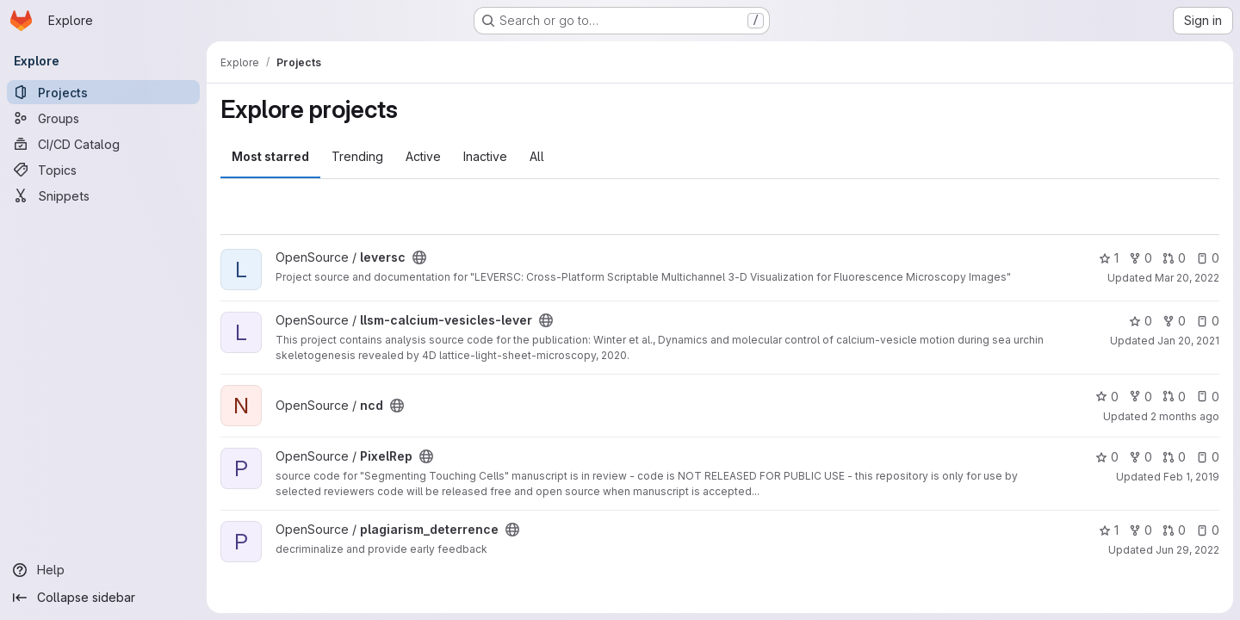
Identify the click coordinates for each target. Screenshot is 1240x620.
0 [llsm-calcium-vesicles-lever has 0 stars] (1140, 320)
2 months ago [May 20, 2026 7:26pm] (1184, 416)
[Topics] (103, 170)
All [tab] (537, 156)
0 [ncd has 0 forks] (1140, 396)
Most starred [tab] (270, 156)
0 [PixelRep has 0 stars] (1107, 457)
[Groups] (103, 118)
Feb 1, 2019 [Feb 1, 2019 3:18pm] (1191, 476)
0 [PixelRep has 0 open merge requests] (1174, 457)
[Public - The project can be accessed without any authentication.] (419, 257)
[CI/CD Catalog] (103, 144)
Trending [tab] (357, 156)
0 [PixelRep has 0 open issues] (1207, 457)
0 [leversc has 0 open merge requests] (1174, 258)
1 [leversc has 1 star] (1109, 258)
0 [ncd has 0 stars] (1107, 396)
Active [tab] (423, 156)
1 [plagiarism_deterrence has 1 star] (1109, 530)
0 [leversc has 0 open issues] (1207, 258)
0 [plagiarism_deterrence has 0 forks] (1140, 530)
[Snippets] (103, 195)
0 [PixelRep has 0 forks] (1140, 457)
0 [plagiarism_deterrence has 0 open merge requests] (1174, 530)
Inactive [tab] (485, 156)
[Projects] (103, 92)
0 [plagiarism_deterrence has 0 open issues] (1207, 530)
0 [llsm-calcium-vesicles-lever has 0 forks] (1174, 320)
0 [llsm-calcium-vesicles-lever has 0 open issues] (1207, 320)
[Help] (103, 570)
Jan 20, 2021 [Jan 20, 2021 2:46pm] (1188, 340)
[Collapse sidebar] (103, 598)
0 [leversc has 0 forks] (1140, 258)
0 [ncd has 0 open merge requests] (1174, 396)
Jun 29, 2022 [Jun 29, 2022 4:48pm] (1187, 549)
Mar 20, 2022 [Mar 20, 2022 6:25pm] (1187, 277)
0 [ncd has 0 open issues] (1207, 396)
